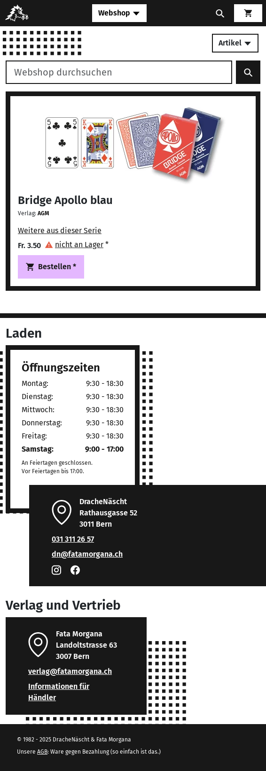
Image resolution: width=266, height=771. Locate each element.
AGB (42, 751)
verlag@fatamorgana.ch (70, 671)
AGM (43, 213)
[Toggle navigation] (119, 13)
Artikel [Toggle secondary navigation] (235, 42)
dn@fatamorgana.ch (87, 554)
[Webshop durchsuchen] (119, 72)
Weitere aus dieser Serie (60, 230)
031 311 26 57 (73, 539)
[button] (77, 244)
